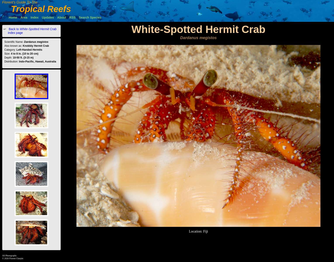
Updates (48, 17)
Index (35, 17)
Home (13, 17)
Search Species (90, 17)
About (61, 17)
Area (24, 17)
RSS (72, 17)
